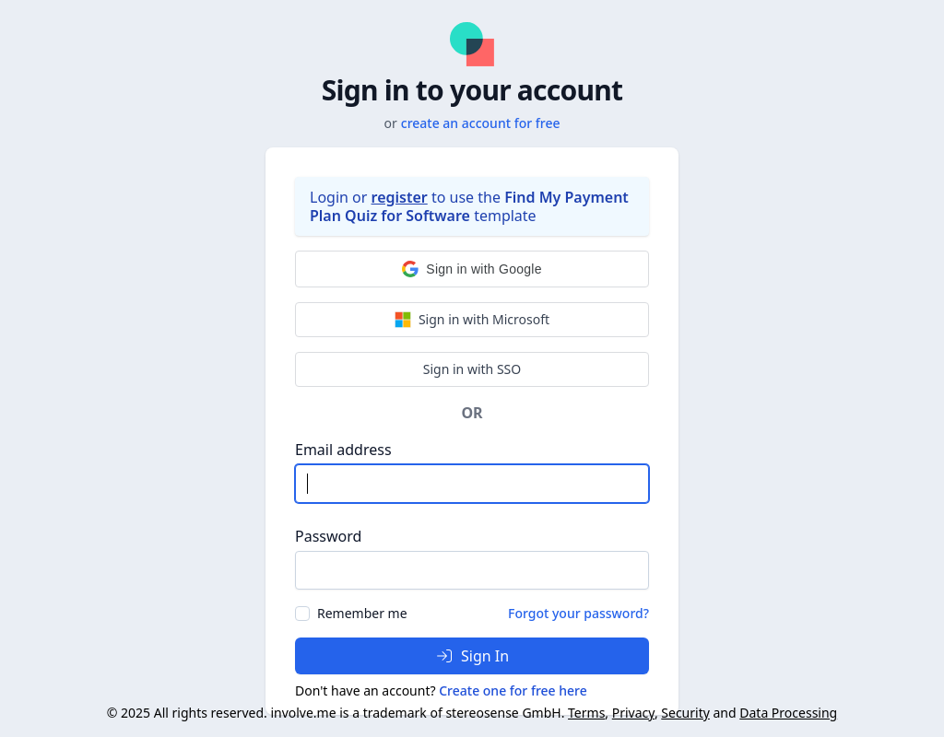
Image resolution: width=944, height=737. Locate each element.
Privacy (633, 712)
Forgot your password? (578, 613)
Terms (586, 712)
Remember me (362, 613)
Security (685, 712)
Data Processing (788, 712)
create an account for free (480, 123)
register (400, 197)
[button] (472, 269)
